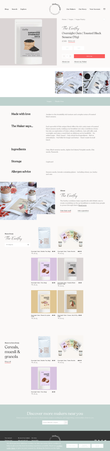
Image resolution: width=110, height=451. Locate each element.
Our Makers (70, 9)
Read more (83, 205)
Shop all (8, 361)
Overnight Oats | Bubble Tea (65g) (41, 251)
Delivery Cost (8, 440)
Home (64, 19)
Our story (34, 438)
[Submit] (66, 422)
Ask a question (83, 211)
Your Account (95, 9)
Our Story (82, 9)
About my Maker (80, 62)
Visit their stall (65, 211)
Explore (23, 9)
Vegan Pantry (80, 19)
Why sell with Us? (23, 440)
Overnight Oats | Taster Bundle (66, 251)
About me (66, 62)
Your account (8, 438)
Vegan (71, 19)
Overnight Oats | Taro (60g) (39, 282)
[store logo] (55, 9)
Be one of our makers (24, 438)
